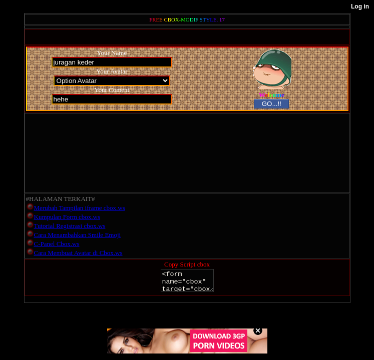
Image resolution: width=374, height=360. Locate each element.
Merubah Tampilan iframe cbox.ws (79, 208)
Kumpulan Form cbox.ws (67, 216)
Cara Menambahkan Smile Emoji (77, 234)
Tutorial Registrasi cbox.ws (70, 226)
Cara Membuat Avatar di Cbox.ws (78, 252)
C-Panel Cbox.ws (57, 244)
